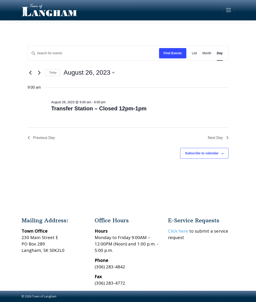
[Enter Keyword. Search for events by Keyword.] (93, 53)
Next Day (218, 138)
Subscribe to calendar (201, 153)
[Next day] (39, 72)
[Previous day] (30, 72)
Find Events (173, 53)
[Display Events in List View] (194, 53)
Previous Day (41, 138)
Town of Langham (44, 296)
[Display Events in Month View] (206, 53)
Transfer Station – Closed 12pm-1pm (98, 108)
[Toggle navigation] (228, 10)
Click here (178, 231)
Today (53, 72)
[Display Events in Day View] (220, 53)
